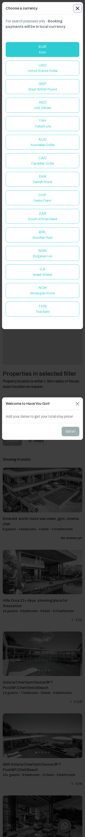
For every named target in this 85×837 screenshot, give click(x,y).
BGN (42, 253)
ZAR (42, 216)
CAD (42, 160)
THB (42, 309)
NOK (42, 290)
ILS (42, 271)
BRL (42, 234)
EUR (42, 49)
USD (43, 68)
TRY (42, 123)
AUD (43, 142)
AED (42, 105)
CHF (42, 197)
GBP (42, 86)
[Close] (77, 8)
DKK (42, 179)
